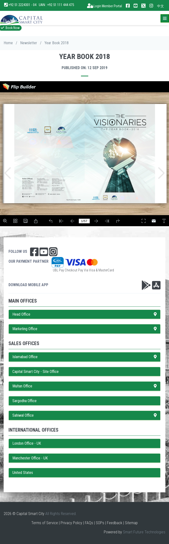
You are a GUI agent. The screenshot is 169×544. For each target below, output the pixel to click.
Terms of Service (44, 523)
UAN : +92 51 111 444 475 (56, 5)
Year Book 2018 (56, 43)
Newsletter (28, 43)
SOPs (100, 523)
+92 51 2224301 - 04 (20, 5)
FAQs (89, 523)
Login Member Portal (104, 6)
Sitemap (131, 523)
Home (8, 43)
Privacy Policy (71, 523)
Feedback (114, 523)
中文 (160, 6)
